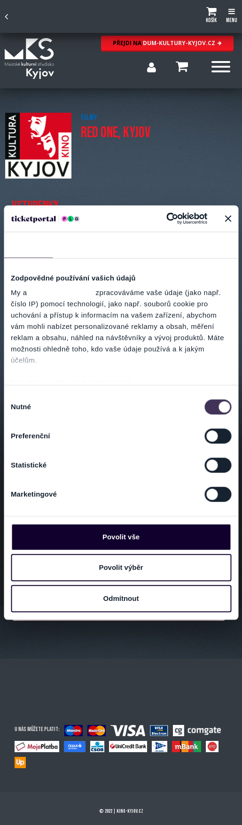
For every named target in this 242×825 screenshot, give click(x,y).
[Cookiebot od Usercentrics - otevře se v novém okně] (166, 218)
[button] (211, 16)
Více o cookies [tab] (206, 245)
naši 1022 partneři (61, 292)
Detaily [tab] (77, 245)
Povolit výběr (121, 567)
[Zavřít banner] (228, 218)
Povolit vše (121, 537)
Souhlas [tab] (28, 245)
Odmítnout (121, 598)
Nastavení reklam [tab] (138, 245)
